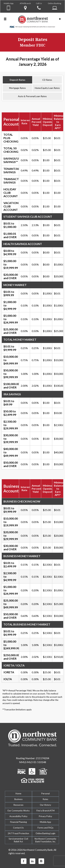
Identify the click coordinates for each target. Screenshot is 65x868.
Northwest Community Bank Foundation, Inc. (45, 840)
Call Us (39, 3)
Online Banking (54, 3)
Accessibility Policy (18, 816)
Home (18, 793)
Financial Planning (18, 822)
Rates (45, 799)
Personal (45, 793)
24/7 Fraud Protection (18, 833)
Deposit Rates (17, 79)
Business (18, 799)
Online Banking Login (45, 833)
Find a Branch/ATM (45, 810)
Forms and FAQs (45, 827)
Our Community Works (18, 810)
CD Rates (47, 79)
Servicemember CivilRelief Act (18, 840)
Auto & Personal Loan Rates (32, 96)
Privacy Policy (45, 816)
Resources (18, 805)
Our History (45, 805)
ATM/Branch (25, 3)
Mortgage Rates (17, 88)
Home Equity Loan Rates (47, 88)
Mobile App (8, 3)
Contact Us (18, 827)
